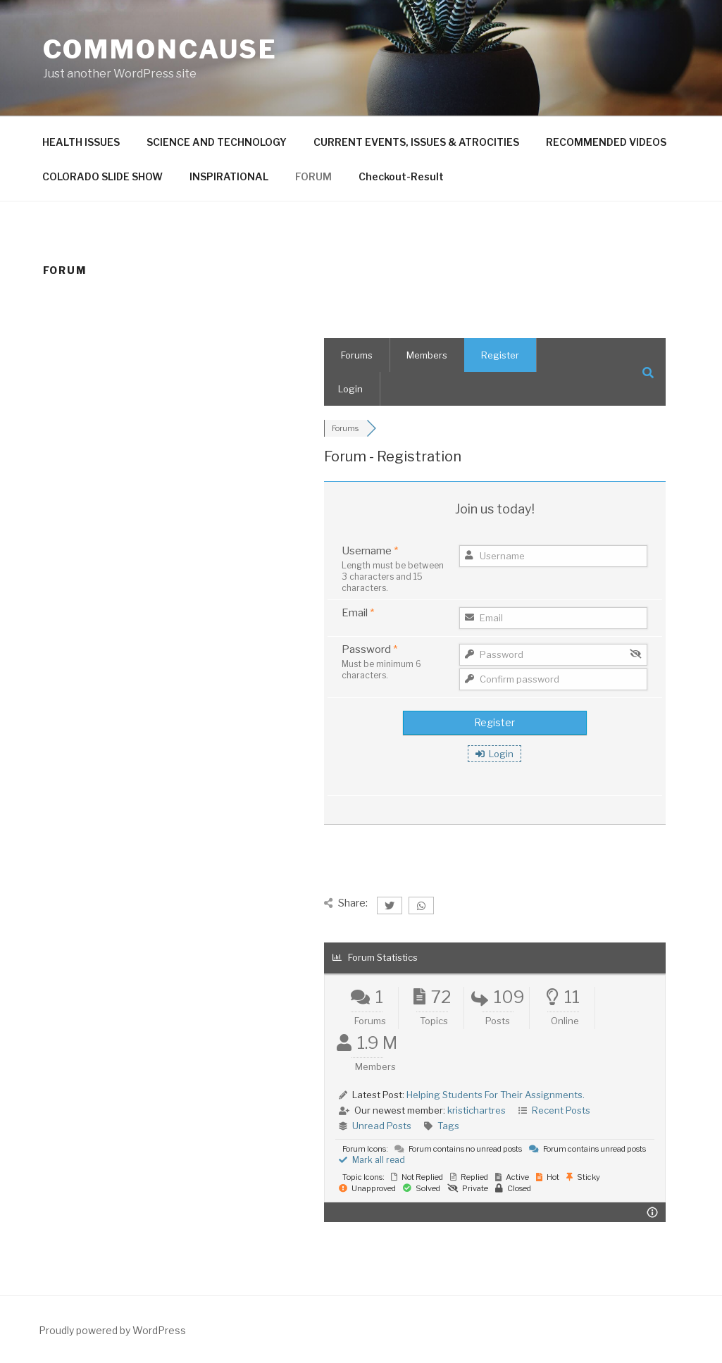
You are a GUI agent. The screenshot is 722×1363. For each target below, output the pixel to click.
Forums (357, 355)
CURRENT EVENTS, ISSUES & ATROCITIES (416, 142)
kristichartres (476, 1110)
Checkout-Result (401, 176)
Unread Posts (381, 1125)
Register (500, 355)
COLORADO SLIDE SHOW (102, 176)
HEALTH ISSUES (81, 142)
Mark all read (372, 1159)
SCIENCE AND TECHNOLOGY (217, 142)
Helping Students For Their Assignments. (495, 1094)
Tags (448, 1125)
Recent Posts (561, 1110)
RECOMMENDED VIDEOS (606, 142)
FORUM (313, 176)
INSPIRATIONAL (228, 176)
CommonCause (160, 49)
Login (350, 388)
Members (426, 355)
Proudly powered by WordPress (112, 1330)
